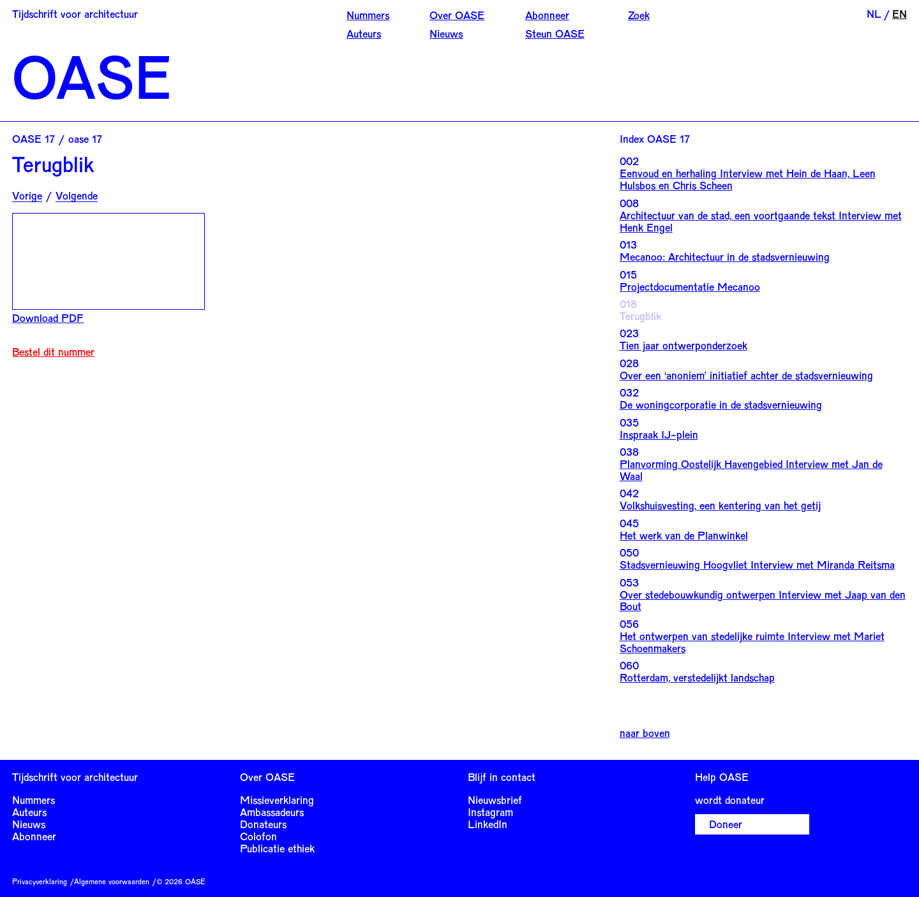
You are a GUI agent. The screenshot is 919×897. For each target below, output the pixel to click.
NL (874, 13)
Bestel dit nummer (53, 352)
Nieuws (446, 33)
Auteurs (364, 33)
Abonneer (547, 14)
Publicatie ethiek (277, 848)
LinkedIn (487, 823)
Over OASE (457, 14)
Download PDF (48, 317)
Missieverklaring (277, 799)
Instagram (490, 811)
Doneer (725, 823)
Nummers (368, 14)
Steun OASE (555, 33)
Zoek (639, 14)
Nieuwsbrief (495, 799)
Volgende (77, 195)
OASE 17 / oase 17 (57, 138)
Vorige (27, 195)
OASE (91, 75)
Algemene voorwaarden (111, 881)
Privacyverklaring (39, 881)
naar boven (645, 733)
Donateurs (263, 823)
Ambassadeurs (272, 811)
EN (899, 13)
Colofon (258, 835)
